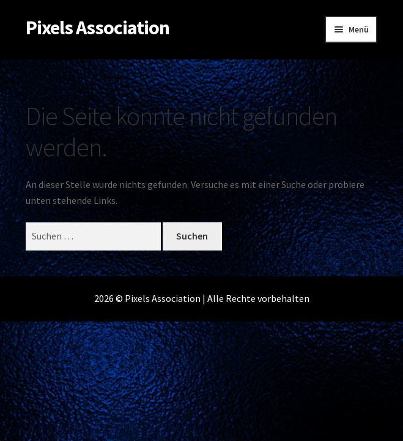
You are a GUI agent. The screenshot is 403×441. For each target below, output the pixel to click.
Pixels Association (97, 27)
